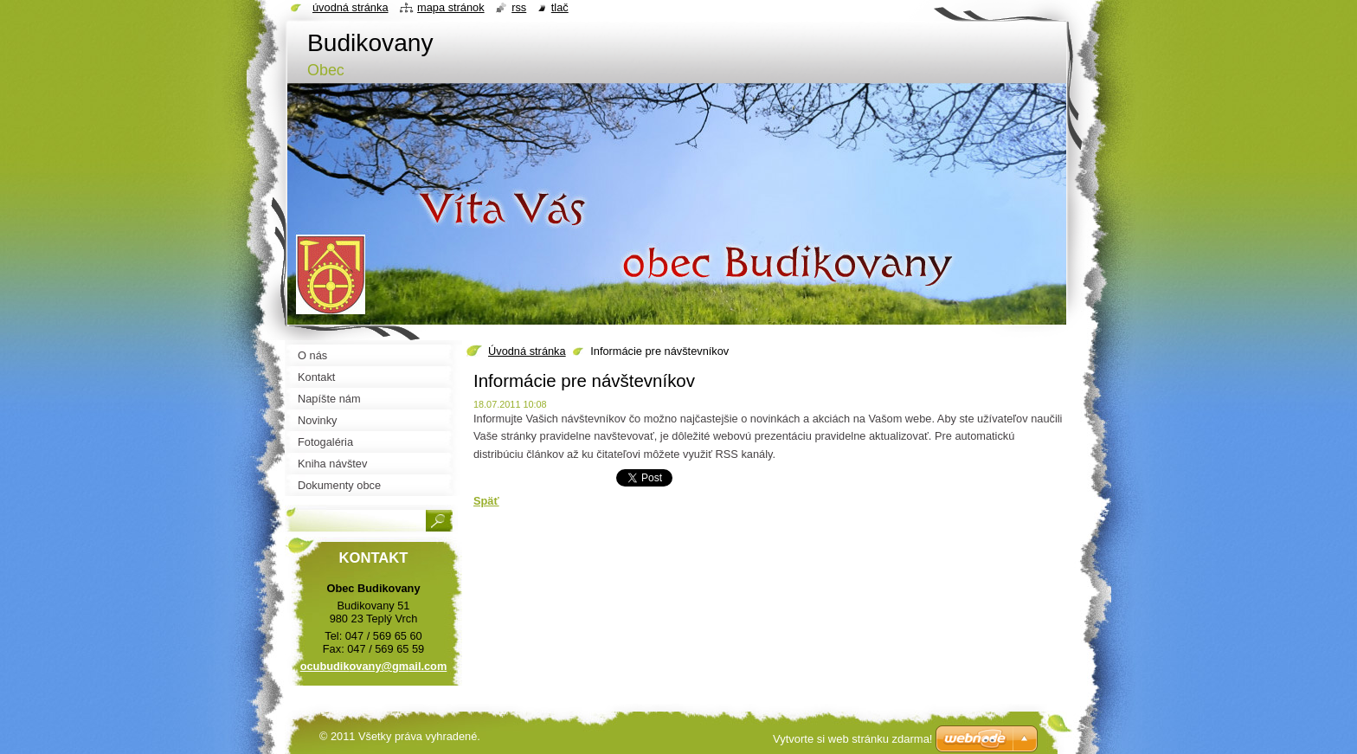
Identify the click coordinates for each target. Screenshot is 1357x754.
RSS (518, 7)
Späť (486, 500)
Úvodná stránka (527, 351)
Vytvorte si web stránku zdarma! (852, 738)
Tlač (560, 7)
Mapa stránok (451, 7)
